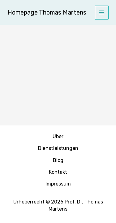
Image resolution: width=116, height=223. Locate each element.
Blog (58, 160)
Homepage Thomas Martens (46, 12)
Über (58, 136)
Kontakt (58, 172)
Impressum (58, 184)
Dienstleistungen (58, 148)
